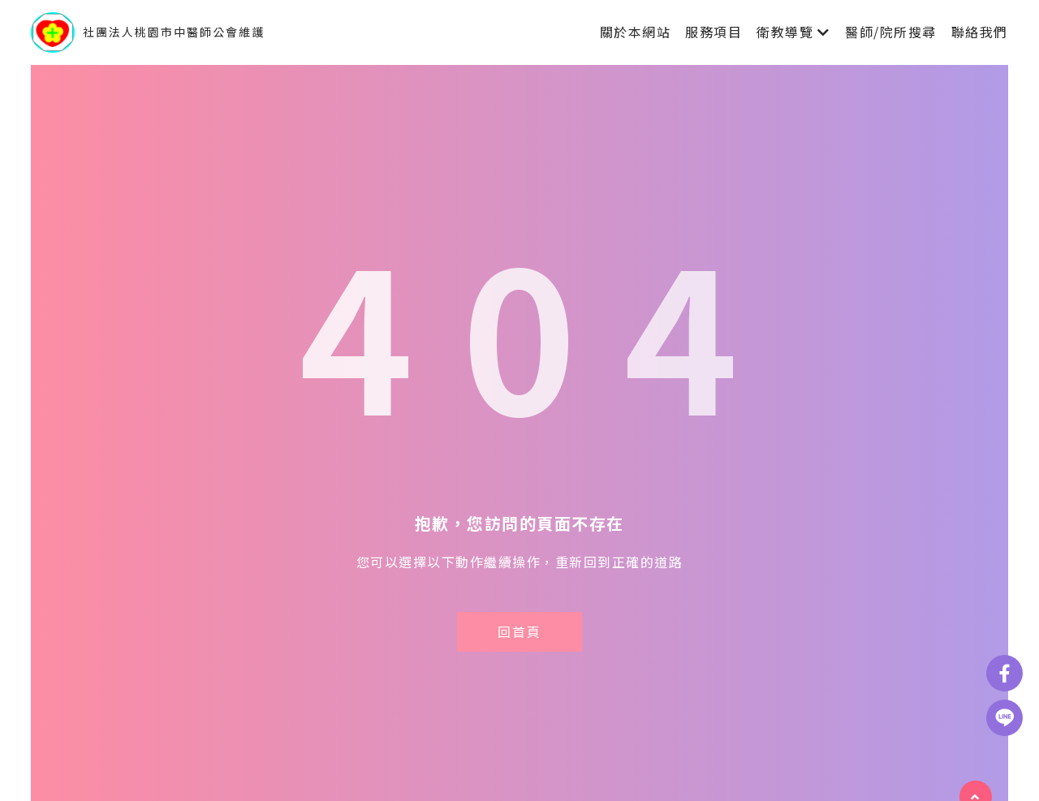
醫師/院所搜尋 (891, 31)
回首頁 (519, 631)
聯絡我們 (979, 31)
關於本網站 (635, 31)
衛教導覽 (785, 31)
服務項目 (713, 31)
